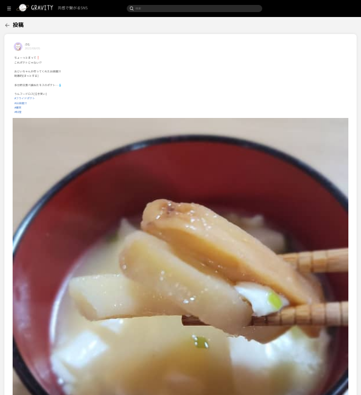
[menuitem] (22, 24)
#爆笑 (62, 107)
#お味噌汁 (65, 103)
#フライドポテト (69, 98)
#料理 (62, 112)
